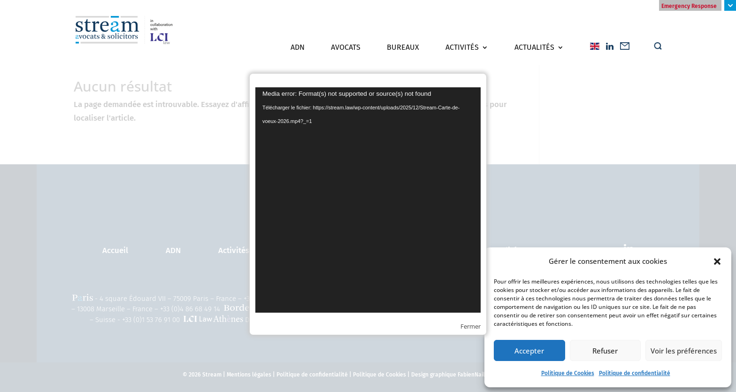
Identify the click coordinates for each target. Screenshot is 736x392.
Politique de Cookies (567, 373)
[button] (717, 261)
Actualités (534, 47)
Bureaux (403, 47)
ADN (298, 47)
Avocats (345, 47)
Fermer (470, 326)
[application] (368, 200)
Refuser (605, 350)
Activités (462, 47)
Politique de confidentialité (634, 373)
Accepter (529, 350)
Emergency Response (689, 6)
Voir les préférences (684, 350)
